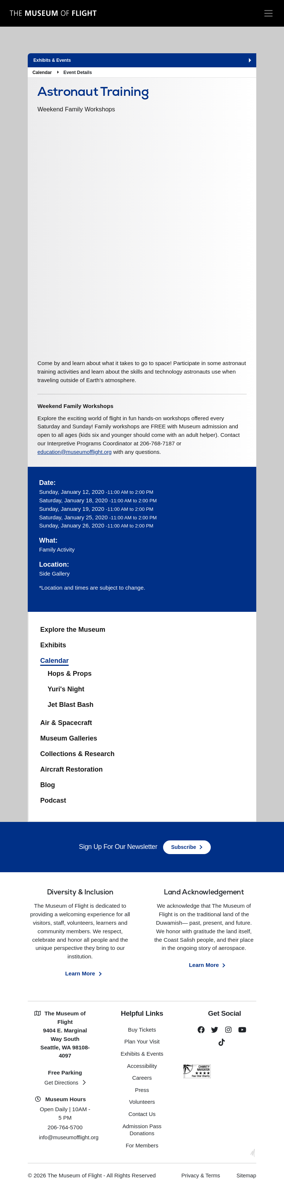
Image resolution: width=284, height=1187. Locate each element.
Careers (142, 1078)
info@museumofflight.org (70, 1139)
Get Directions (61, 1083)
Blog (47, 786)
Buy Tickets (142, 1031)
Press (142, 1090)
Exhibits (53, 646)
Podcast (53, 801)
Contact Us (141, 1113)
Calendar (42, 72)
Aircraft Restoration (71, 771)
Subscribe (183, 848)
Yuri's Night (66, 690)
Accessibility (142, 1066)
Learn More (80, 975)
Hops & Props (70, 675)
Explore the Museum (72, 631)
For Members (141, 1145)
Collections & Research (77, 755)
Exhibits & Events (142, 1055)
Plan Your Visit (142, 1043)
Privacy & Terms (198, 1174)
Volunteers (142, 1102)
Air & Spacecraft (66, 724)
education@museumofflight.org (76, 453)
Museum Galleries (68, 739)
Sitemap (246, 1174)
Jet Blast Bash (71, 705)
